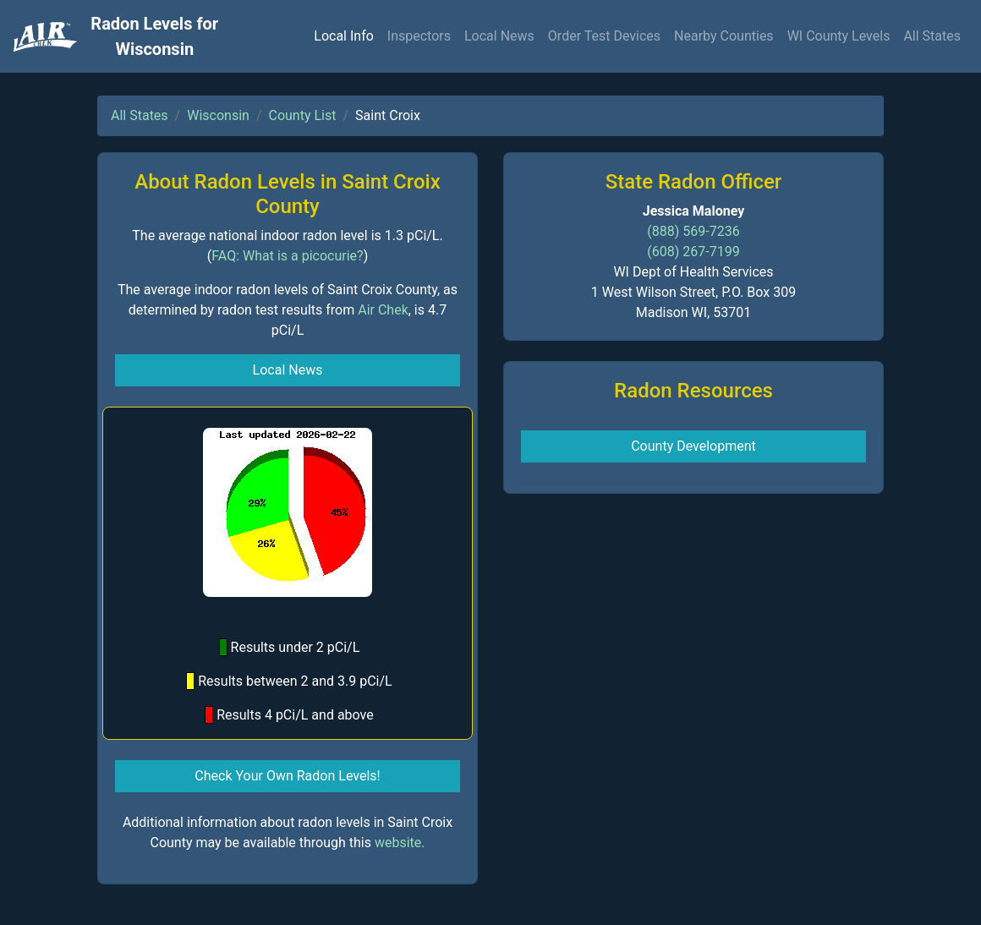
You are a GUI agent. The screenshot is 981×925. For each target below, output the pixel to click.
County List (303, 115)
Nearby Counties (724, 36)
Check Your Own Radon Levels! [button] (287, 776)
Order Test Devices (604, 36)
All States (932, 36)
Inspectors (419, 36)
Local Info (344, 36)
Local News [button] (288, 370)
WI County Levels (839, 36)
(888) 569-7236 (693, 231)
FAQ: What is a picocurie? (287, 256)
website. (400, 843)
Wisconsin (218, 115)
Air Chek (383, 310)
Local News (499, 36)
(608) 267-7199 (693, 252)
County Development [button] (693, 446)
